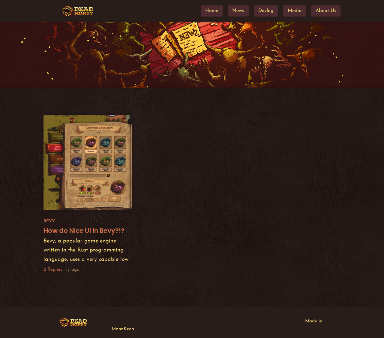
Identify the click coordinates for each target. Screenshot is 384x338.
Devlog (266, 10)
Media (295, 10)
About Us (326, 10)
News (238, 10)
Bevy (49, 221)
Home (211, 10)
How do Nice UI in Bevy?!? (84, 230)
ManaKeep (123, 329)
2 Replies (53, 269)
